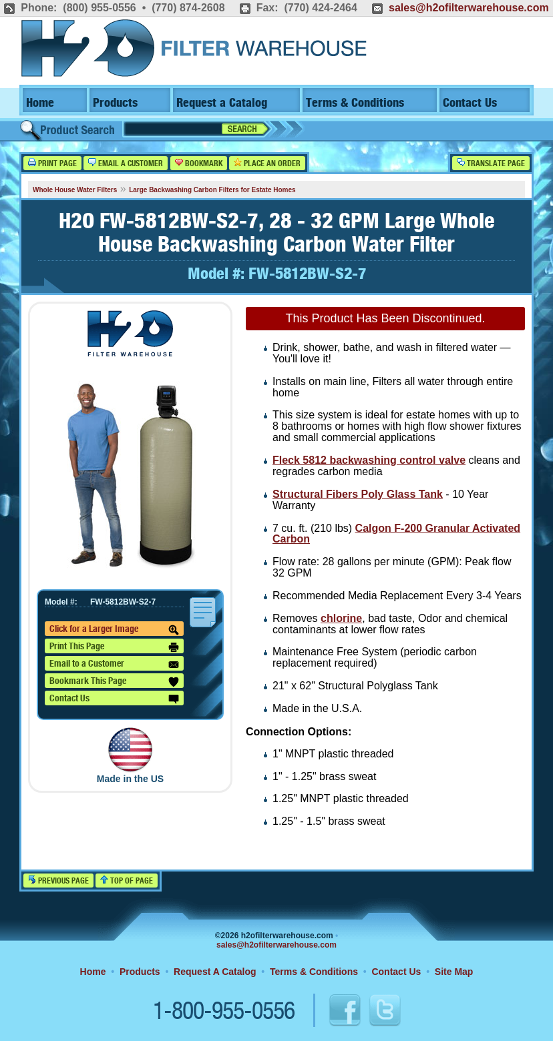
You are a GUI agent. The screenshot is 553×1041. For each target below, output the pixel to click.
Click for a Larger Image (114, 630)
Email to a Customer (114, 664)
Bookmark (198, 163)
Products (115, 103)
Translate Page (491, 163)
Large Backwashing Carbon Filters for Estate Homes (212, 190)
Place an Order (267, 163)
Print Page (52, 163)
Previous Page (58, 881)
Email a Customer (125, 163)
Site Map (454, 971)
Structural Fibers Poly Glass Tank (357, 494)
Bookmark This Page (114, 682)
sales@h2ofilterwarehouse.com (469, 7)
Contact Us (470, 103)
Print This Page (114, 647)
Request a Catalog (221, 103)
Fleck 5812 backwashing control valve (369, 460)
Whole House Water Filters (75, 190)
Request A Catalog (215, 971)
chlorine (341, 618)
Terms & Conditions (355, 103)
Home (40, 103)
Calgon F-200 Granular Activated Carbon (396, 534)
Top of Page (126, 881)
